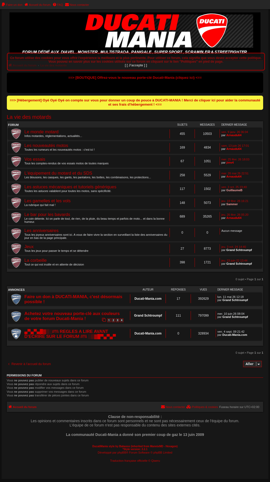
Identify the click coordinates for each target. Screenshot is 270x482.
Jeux (29, 246)
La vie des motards (29, 117)
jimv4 (230, 162)
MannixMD (156, 446)
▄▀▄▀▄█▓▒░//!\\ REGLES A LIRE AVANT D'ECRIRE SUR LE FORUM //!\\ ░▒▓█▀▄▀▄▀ (70, 334)
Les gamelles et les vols (48, 200)
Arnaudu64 (233, 135)
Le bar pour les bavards (47, 214)
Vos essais (35, 159)
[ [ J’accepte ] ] (136, 65)
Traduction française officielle (128, 460)
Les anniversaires (42, 230)
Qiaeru (155, 460)
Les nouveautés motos (46, 145)
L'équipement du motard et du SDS (58, 173)
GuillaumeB (234, 190)
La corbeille (36, 260)
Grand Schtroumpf (239, 250)
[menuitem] (11, 5)
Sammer (232, 204)
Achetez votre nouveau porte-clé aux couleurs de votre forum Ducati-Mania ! (72, 316)
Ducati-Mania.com (148, 299)
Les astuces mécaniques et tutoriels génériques (71, 186)
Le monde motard (42, 131)
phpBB (121, 452)
